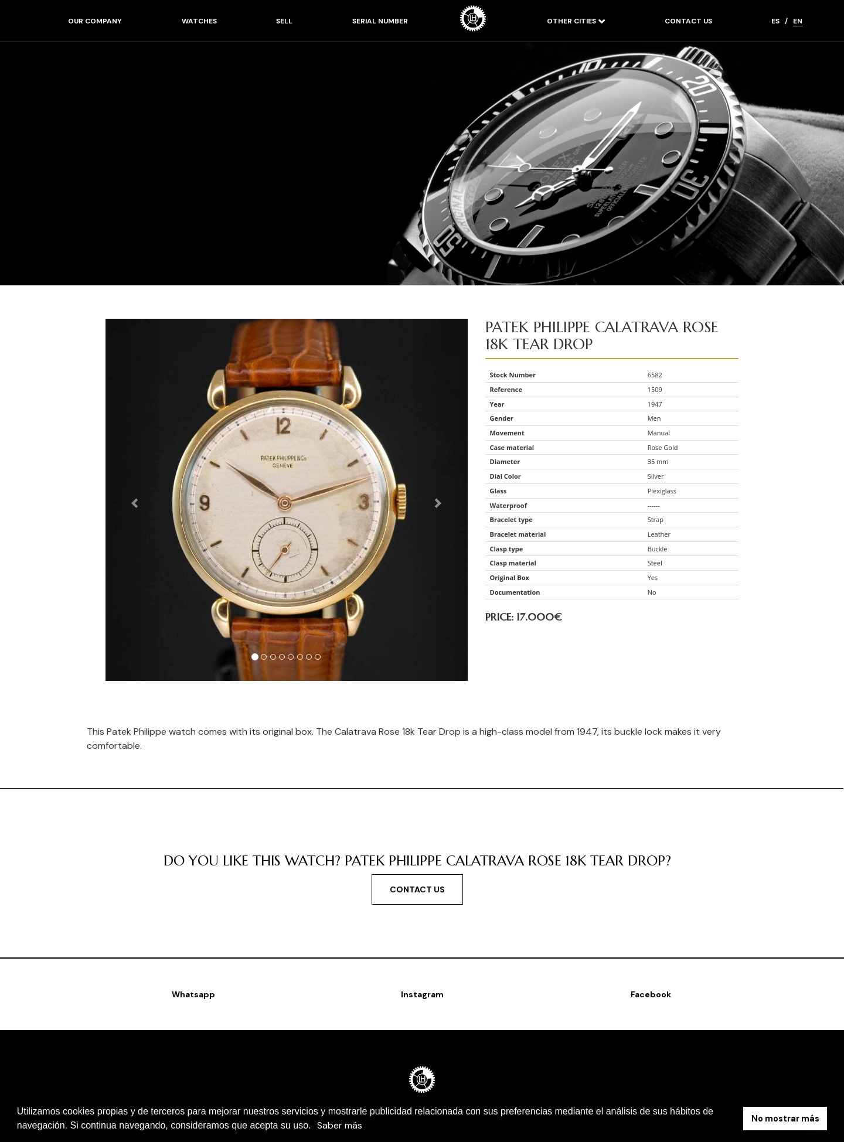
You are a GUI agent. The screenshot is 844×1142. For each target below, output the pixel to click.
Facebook (651, 994)
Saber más (339, 1125)
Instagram (422, 994)
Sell (284, 21)
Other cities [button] (572, 21)
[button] (315, 1127)
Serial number (380, 21)
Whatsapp (193, 994)
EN (797, 21)
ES (775, 21)
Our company (95, 21)
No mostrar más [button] (785, 1118)
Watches (199, 21)
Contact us (688, 21)
